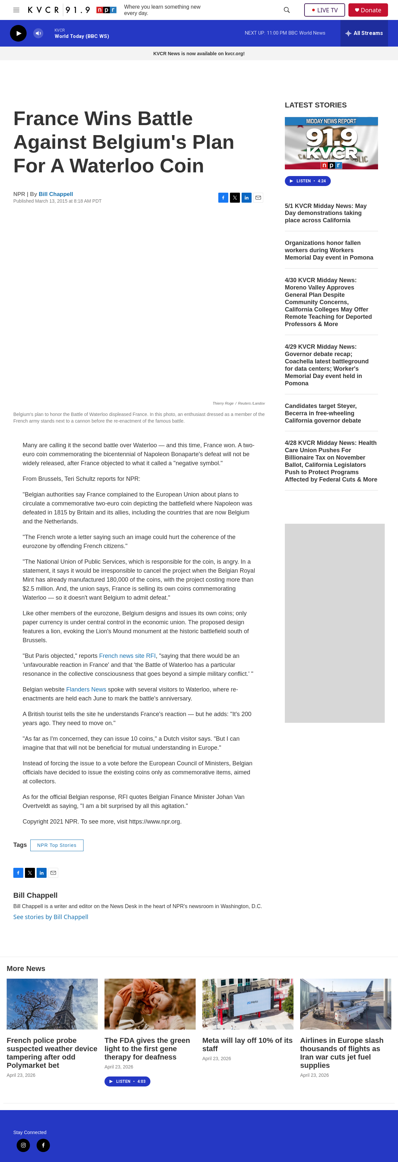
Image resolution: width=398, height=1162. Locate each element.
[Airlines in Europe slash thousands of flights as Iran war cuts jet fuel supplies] (345, 1004)
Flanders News (86, 689)
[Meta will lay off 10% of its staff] (248, 1004)
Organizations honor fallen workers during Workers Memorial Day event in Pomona (329, 250)
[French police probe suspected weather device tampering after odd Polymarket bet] (52, 1004)
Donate (371, 10)
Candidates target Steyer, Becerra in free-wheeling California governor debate (323, 413)
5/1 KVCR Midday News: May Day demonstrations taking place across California (326, 213)
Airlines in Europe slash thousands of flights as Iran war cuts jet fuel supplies (342, 1052)
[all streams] (364, 33)
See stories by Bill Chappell (50, 917)
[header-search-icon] (287, 10)
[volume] (38, 33)
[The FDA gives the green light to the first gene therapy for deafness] (150, 1004)
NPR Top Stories (57, 845)
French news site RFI (127, 656)
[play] (18, 33)
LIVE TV (324, 10)
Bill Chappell (56, 194)
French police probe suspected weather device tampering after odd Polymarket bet (52, 1052)
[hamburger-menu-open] (16, 10)
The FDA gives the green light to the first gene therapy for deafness (147, 1048)
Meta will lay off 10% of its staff (247, 1044)
